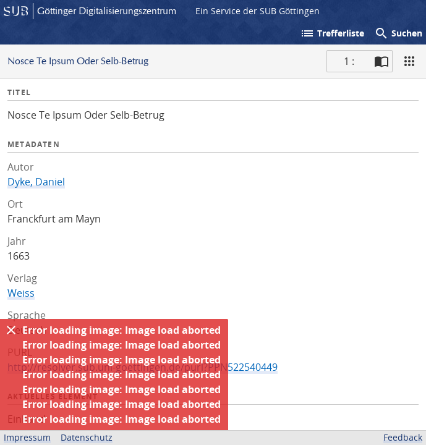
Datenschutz (87, 437)
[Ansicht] (409, 61)
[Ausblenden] (11, 330)
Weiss (21, 293)
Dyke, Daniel (36, 182)
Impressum (27, 437)
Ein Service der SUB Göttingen (257, 11)
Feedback (402, 437)
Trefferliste (332, 33)
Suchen (398, 33)
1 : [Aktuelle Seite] (349, 61)
